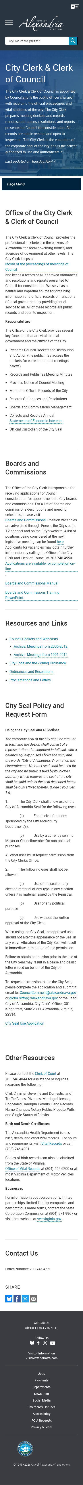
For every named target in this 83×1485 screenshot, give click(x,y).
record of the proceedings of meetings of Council (37, 267)
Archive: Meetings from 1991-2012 (41, 654)
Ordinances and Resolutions (31, 671)
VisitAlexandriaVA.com (41, 1358)
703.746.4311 (48, 1328)
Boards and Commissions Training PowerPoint (32, 595)
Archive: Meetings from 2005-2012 (41, 646)
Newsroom (41, 1393)
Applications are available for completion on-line (40, 566)
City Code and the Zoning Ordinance (38, 663)
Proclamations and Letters (30, 680)
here (60, 541)
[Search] (73, 41)
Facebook (38, 1343)
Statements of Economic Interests (36, 420)
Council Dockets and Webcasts (34, 638)
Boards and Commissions (25, 520)
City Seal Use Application (24, 1023)
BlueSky (32, 1343)
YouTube (52, 1343)
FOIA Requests (41, 1420)
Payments (41, 1380)
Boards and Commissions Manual (31, 583)
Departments (41, 1387)
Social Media (42, 1400)
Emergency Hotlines (41, 1407)
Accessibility (41, 1414)
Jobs (41, 1373)
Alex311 (30, 1328)
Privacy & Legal (41, 1427)
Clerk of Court (45, 1073)
